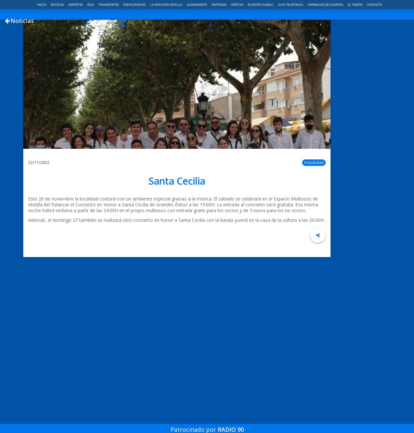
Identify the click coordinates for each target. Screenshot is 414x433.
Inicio (42, 5)
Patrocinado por (207, 424)
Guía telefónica (291, 5)
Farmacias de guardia (326, 5)
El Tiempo (355, 5)
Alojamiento (197, 5)
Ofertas (237, 5)
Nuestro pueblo (261, 5)
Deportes (75, 5)
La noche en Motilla (166, 5)
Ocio (90, 5)
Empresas (219, 5)
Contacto (374, 5)
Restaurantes (134, 5)
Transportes (108, 5)
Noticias (57, 5)
